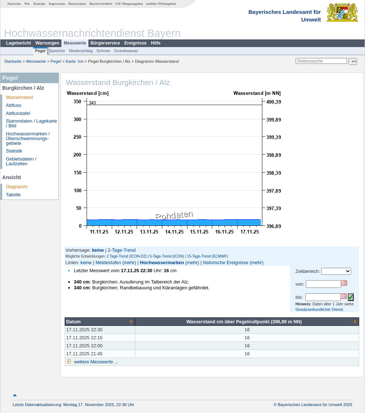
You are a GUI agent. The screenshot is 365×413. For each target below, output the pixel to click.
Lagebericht (18, 43)
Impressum (57, 3)
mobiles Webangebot (161, 3)
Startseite (14, 3)
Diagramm (16, 186)
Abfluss (13, 105)
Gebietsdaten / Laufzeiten (21, 161)
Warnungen (47, 43)
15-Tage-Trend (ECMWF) (207, 256)
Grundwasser (126, 51)
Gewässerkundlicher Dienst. (320, 309)
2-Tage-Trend (122, 250)
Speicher (57, 51)
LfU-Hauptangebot (129, 3)
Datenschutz (77, 3)
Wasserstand (19, 97)
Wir (27, 3)
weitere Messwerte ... (95, 361)
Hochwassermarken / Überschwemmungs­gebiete (28, 138)
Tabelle (13, 194)
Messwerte (75, 43)
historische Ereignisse (225, 262)
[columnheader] (100, 321)
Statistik (14, 151)
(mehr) (129, 262)
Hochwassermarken (162, 262)
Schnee (103, 51)
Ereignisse (135, 43)
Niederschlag (80, 51)
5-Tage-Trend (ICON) (167, 256)
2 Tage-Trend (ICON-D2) (127, 256)
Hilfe (155, 43)
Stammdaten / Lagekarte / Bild (31, 123)
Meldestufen (108, 262)
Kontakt (39, 3)
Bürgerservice (105, 43)
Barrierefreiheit (101, 3)
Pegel (40, 51)
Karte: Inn (75, 61)
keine (86, 262)
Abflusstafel (18, 113)
